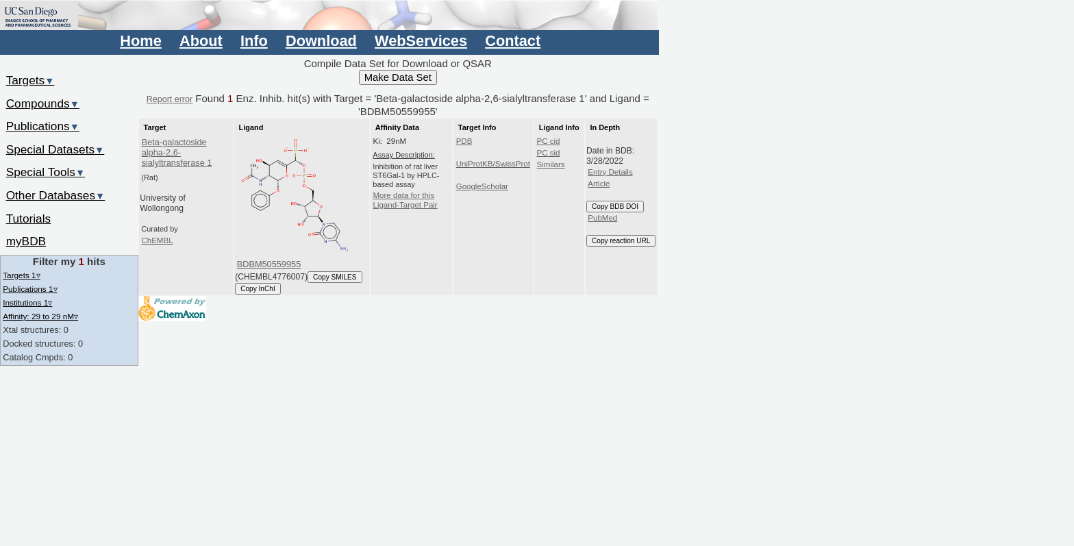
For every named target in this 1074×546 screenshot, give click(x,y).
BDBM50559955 (269, 264)
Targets (30, 80)
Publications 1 (30, 288)
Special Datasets (55, 149)
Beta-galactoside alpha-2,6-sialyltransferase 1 (177, 153)
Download (321, 40)
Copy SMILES (335, 277)
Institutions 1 (27, 302)
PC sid (548, 153)
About (201, 40)
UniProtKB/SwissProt (493, 164)
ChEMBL (157, 240)
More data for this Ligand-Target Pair (405, 200)
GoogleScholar (482, 186)
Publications (42, 126)
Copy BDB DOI (615, 206)
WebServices (421, 40)
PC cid (548, 141)
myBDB (26, 241)
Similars (551, 164)
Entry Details (610, 172)
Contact (512, 40)
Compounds (42, 103)
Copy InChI (257, 289)
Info (254, 40)
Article (599, 183)
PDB (464, 141)
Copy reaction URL (621, 241)
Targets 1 (21, 275)
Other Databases (55, 195)
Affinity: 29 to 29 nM (40, 316)
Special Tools (46, 172)
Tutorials (28, 218)
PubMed (602, 218)
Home (140, 40)
